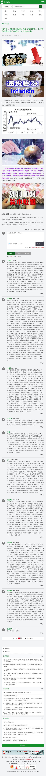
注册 (30, 247)
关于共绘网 (5, 757)
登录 (26, 247)
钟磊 (8, 432)
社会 (31, 11)
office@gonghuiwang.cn (30, 764)
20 (11, 256)
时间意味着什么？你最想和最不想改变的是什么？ (17, 692)
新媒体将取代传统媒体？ (10, 695)
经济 (14, 11)
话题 (7, 23)
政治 (6, 11)
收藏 (43, 229)
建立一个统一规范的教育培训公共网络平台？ (16, 725)
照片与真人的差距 (9, 722)
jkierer (9, 460)
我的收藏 (7, 648)
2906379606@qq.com (17, 764)
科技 (40, 11)
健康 (40, 15)
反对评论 (27, 253)
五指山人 (9, 418)
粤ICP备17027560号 (34, 771)
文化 (6, 15)
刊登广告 (30, 757)
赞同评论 (11, 253)
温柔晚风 (9, 629)
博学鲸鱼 (9, 542)
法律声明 (41, 757)
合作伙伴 (24, 757)
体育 (31, 15)
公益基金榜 (18, 757)
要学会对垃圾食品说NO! (10, 737)
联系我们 (16, 759)
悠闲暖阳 (9, 590)
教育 (14, 15)
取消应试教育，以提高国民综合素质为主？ (15, 740)
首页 (3, 23)
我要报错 (22, 745)
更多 (42, 656)
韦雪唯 (9, 368)
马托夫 (9, 260)
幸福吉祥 (9, 298)
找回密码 (22, 759)
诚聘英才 (35, 757)
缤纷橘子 (9, 500)
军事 (23, 15)
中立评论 (19, 253)
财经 (23, 11)
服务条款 (11, 757)
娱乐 (6, 18)
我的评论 (7, 651)
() (27, 229)
